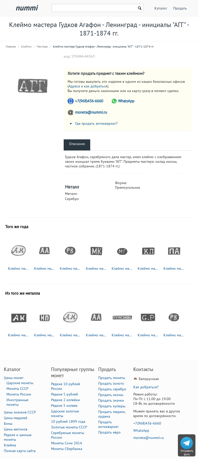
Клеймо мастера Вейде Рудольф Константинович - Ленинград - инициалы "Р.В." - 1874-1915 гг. (70, 268)
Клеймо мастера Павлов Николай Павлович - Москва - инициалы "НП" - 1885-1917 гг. (44, 335)
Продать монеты (111, 377)
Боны (8, 423)
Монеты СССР (17, 388)
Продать (180, 8)
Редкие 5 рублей (64, 394)
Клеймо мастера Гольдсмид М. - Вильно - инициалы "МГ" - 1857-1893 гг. (122, 268)
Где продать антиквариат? (96, 123)
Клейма (10, 445)
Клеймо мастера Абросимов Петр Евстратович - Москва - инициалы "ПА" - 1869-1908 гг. (174, 268)
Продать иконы (110, 394)
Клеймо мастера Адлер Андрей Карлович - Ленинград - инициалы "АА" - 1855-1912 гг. (44, 268)
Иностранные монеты (17, 402)
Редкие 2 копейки (65, 400)
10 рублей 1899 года (68, 421)
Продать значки (111, 400)
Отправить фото (186, 452)
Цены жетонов (15, 429)
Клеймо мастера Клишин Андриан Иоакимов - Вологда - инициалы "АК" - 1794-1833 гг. (18, 335)
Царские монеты (19, 383)
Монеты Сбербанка (66, 448)
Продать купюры (111, 406)
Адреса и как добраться (88, 86)
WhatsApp (126, 100)
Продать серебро (112, 389)
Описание (77, 143)
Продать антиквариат (108, 424)
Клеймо (26, 46)
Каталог (160, 8)
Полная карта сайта (20, 450)
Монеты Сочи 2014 (66, 443)
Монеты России (18, 394)
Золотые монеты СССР (69, 427)
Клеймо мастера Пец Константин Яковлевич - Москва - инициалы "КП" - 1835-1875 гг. (148, 268)
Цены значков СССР (20, 412)
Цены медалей (15, 418)
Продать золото (111, 383)
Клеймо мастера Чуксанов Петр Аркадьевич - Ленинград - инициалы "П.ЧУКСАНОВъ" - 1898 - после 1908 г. (122, 335)
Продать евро (109, 432)
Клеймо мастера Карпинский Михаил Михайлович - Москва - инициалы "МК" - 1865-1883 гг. (96, 268)
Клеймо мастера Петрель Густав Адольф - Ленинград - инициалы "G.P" (148, 335)
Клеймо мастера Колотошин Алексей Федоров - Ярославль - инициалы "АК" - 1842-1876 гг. (18, 268)
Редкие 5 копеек (64, 405)
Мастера (42, 46)
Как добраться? (146, 387)
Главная (11, 46)
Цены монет (13, 377)
